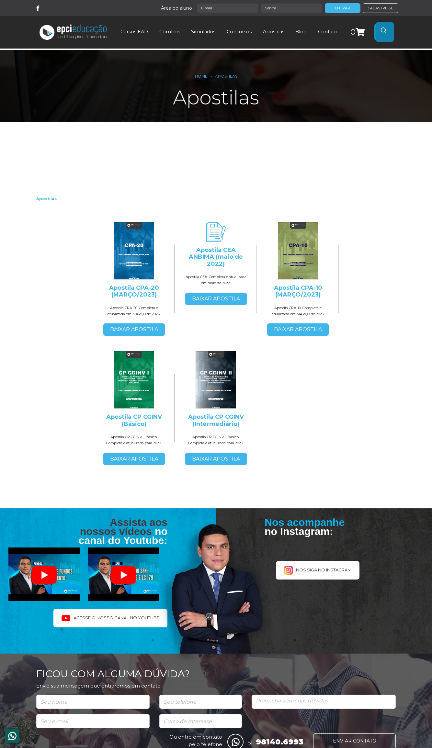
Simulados (203, 32)
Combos (169, 32)
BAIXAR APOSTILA (134, 329)
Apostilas (273, 32)
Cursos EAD (134, 32)
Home (201, 76)
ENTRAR (342, 8)
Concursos (239, 32)
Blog (301, 32)
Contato (327, 32)
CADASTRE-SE (380, 8)
